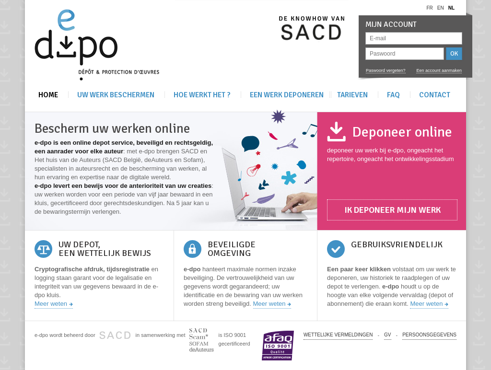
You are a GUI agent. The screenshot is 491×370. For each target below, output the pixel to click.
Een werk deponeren (287, 95)
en (440, 8)
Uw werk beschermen (115, 95)
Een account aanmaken (439, 70)
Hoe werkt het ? (202, 95)
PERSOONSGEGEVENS (429, 334)
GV (387, 334)
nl (451, 8)
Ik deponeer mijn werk (392, 210)
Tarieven (352, 95)
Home (48, 95)
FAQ (393, 95)
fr (429, 8)
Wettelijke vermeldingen (338, 334)
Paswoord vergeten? (386, 70)
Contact (434, 95)
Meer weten (51, 303)
